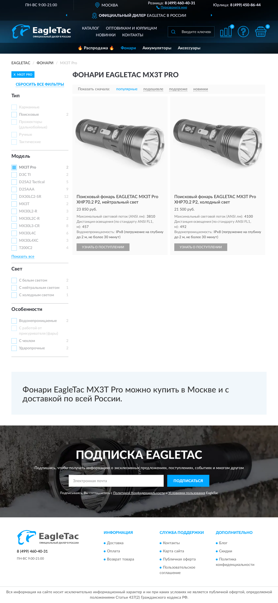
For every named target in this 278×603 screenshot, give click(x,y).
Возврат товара (120, 559)
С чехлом (27, 341)
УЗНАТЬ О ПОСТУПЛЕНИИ (103, 247)
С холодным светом (36, 295)
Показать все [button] (22, 257)
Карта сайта (173, 551)
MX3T (24, 204)
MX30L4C (27, 233)
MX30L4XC (28, 241)
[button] (171, 7)
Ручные (25, 135)
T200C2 (25, 248)
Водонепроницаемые (38, 321)
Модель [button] (20, 156)
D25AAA (26, 189)
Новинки (106, 35)
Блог (223, 543)
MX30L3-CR (29, 226)
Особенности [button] (26, 309)
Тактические (30, 142)
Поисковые (29, 115)
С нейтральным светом (39, 288)
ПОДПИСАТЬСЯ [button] (188, 481)
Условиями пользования (186, 493)
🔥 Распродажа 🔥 (96, 48)
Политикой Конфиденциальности (139, 493)
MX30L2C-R (29, 219)
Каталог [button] (90, 28)
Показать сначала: (94, 89)
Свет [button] (16, 269)
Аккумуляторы (157, 48)
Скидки (225, 551)
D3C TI (25, 175)
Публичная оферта (179, 559)
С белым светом (33, 280)
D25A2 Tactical (32, 182)
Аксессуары (189, 48)
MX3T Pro (27, 167)
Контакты (132, 35)
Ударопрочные (32, 348)
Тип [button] (15, 95)
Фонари (128, 48)
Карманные (29, 107)
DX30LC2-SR (30, 197)
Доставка (115, 543)
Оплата (113, 551)
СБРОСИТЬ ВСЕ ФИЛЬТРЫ (40, 84)
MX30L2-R (28, 211)
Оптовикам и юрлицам (131, 28)
